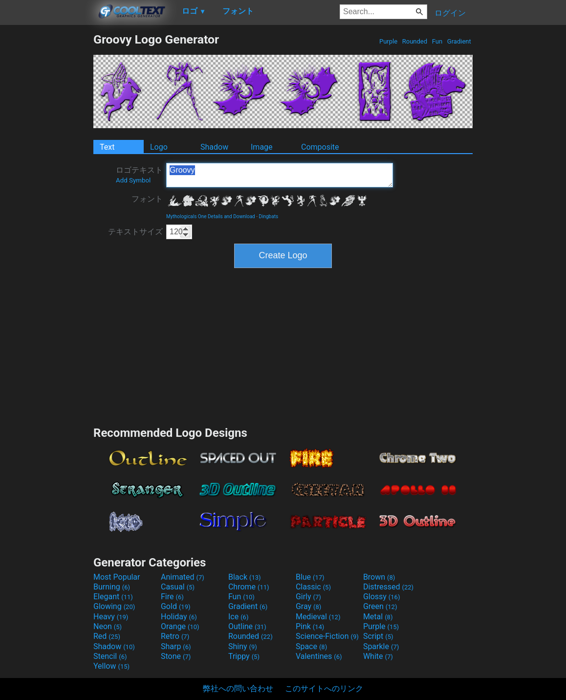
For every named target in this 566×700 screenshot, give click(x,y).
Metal (378, 616)
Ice (238, 616)
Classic (313, 586)
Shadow (214, 147)
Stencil (110, 656)
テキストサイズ (135, 231)
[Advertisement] (46, 179)
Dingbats (268, 216)
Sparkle (381, 646)
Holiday (179, 616)
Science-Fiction (327, 636)
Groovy (279, 175)
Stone (176, 656)
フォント (147, 198)
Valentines (319, 656)
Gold (176, 606)
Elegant (113, 596)
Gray (308, 606)
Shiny (242, 646)
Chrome (248, 586)
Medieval (318, 616)
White (378, 656)
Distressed (388, 586)
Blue (310, 577)
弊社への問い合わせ (238, 688)
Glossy (381, 596)
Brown (379, 577)
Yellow (111, 666)
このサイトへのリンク (324, 688)
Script (378, 636)
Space (311, 646)
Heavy (110, 616)
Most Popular (116, 577)
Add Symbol (133, 180)
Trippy (244, 656)
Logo (159, 147)
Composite (320, 147)
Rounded (415, 41)
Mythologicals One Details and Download (210, 216)
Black (244, 577)
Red (106, 636)
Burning (111, 586)
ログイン (450, 13)
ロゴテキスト (139, 174)
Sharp (176, 646)
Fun (437, 41)
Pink (310, 626)
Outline (247, 626)
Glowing (114, 606)
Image (262, 147)
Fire (172, 596)
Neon (107, 626)
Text (107, 147)
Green (380, 606)
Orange (180, 626)
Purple (388, 41)
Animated (182, 577)
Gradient (459, 41)
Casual (178, 586)
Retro (175, 636)
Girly (308, 596)
